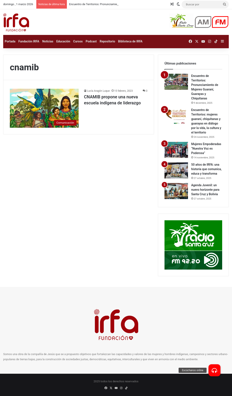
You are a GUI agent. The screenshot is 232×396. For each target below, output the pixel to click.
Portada (10, 41)
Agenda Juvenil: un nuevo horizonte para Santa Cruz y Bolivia (205, 189)
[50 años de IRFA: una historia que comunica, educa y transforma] (176, 170)
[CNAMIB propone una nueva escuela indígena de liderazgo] (44, 108)
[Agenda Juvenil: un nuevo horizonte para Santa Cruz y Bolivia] (176, 191)
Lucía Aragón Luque (98, 90)
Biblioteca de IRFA (130, 41)
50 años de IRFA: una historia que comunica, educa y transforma (206, 169)
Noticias (47, 41)
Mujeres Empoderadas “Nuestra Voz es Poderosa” (206, 148)
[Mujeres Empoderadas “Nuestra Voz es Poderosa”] (176, 150)
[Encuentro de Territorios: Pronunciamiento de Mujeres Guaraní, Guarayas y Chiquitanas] (176, 82)
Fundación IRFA (28, 41)
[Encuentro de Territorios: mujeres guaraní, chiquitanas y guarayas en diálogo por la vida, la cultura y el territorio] (176, 116)
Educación (63, 41)
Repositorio (107, 41)
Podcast (91, 41)
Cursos (78, 41)
